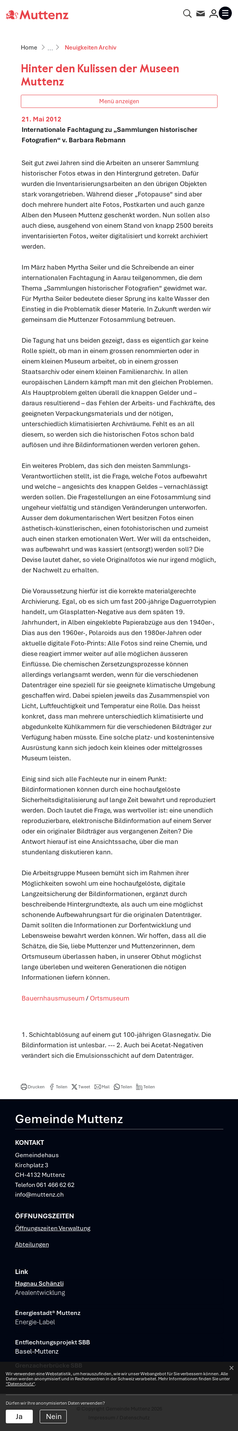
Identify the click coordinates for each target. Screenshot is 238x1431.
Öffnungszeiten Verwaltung (52, 1228)
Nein (54, 1416)
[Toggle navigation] (225, 13)
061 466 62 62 (55, 1185)
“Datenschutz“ (20, 1384)
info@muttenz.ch (39, 1194)
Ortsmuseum (109, 998)
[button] (33, 1087)
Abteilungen (32, 1244)
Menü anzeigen (119, 101)
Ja (19, 1416)
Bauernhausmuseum (53, 998)
